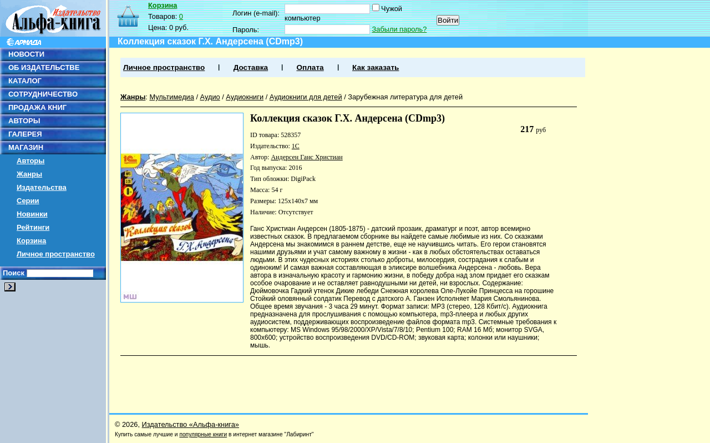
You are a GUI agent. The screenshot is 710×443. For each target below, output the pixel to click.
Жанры (29, 174)
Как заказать (375, 67)
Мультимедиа (171, 97)
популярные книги (203, 434)
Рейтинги (33, 227)
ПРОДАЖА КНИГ (37, 107)
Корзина (31, 240)
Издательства (42, 187)
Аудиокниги (244, 97)
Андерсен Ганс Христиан (306, 157)
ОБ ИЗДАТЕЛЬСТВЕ (43, 67)
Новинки (32, 214)
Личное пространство (56, 254)
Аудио (210, 97)
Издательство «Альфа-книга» (190, 424)
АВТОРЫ (24, 121)
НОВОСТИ (26, 54)
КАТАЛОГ (25, 81)
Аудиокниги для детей (306, 97)
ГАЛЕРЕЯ (25, 134)
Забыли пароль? (399, 29)
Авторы (30, 161)
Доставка (251, 67)
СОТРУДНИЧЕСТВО (43, 94)
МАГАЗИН (25, 147)
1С (296, 146)
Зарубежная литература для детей (405, 97)
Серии (28, 201)
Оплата (309, 67)
